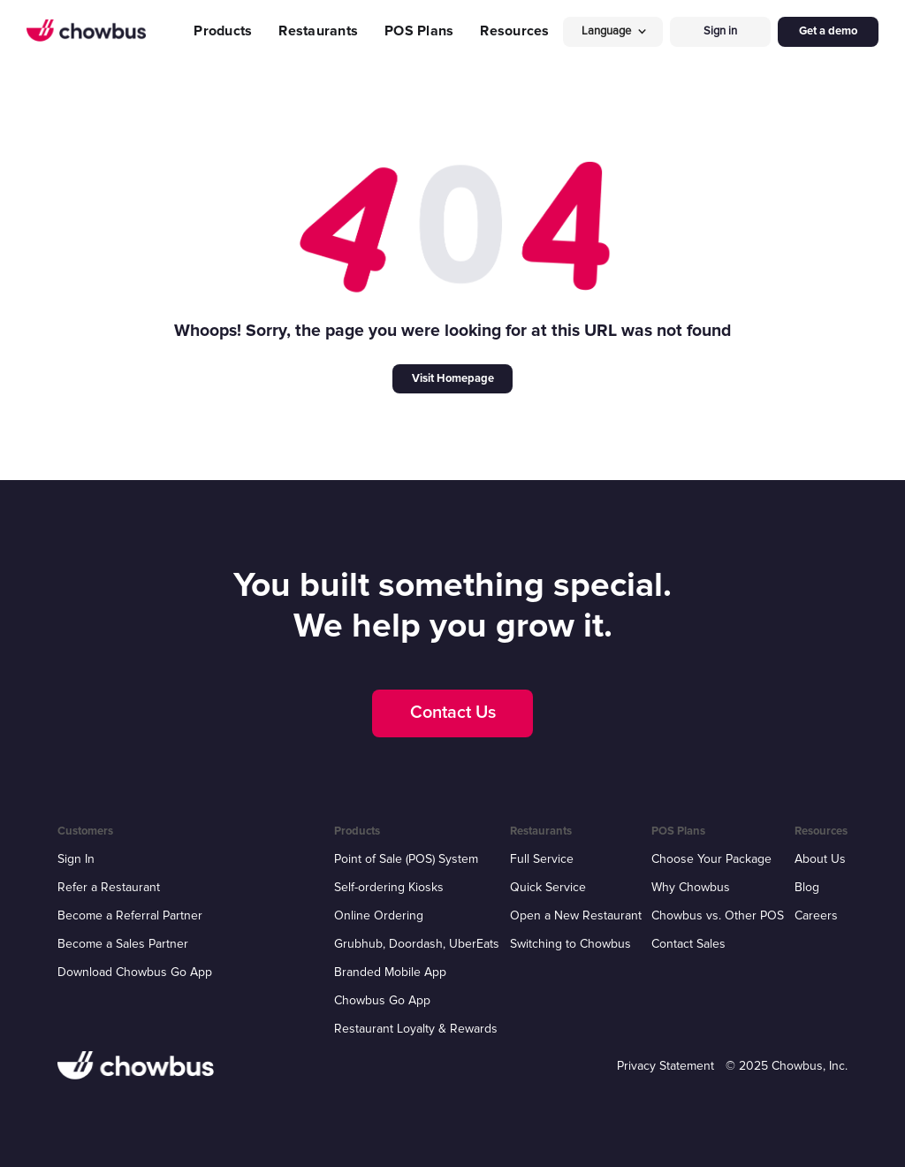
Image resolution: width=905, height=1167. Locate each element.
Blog (807, 887)
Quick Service (548, 887)
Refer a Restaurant (108, 887)
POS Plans (418, 31)
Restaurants (318, 31)
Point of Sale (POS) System (406, 858)
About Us (820, 858)
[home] (86, 30)
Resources (514, 31)
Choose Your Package (711, 858)
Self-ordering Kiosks (389, 887)
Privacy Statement (665, 1065)
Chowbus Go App (382, 1000)
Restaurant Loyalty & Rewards (416, 1028)
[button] (613, 31)
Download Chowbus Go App (134, 972)
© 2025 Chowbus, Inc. (787, 1065)
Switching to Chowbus (570, 943)
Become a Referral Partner (129, 915)
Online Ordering (378, 915)
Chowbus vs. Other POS (717, 915)
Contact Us (453, 712)
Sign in (720, 31)
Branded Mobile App (390, 972)
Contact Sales (688, 943)
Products (223, 31)
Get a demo (828, 31)
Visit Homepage (453, 378)
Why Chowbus (690, 887)
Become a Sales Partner (122, 943)
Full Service (542, 858)
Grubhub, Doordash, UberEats (416, 943)
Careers (816, 915)
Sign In (76, 858)
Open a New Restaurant (576, 915)
